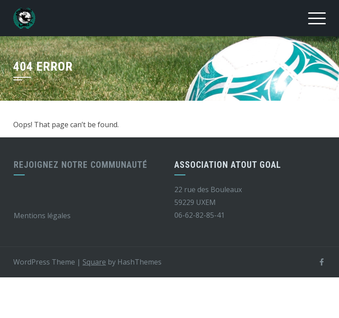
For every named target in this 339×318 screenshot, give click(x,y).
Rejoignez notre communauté (80, 164)
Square (94, 262)
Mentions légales (42, 215)
